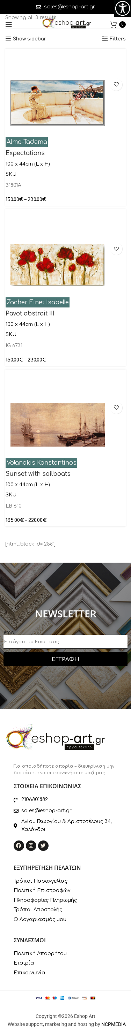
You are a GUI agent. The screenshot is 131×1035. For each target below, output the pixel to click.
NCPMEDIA (113, 1024)
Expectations (25, 153)
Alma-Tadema (27, 142)
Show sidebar (29, 38)
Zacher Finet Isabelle (38, 302)
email (10, 632)
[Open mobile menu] (9, 24)
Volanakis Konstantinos (42, 462)
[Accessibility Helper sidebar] (122, 8)
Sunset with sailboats (38, 474)
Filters (118, 38)
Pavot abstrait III (30, 313)
